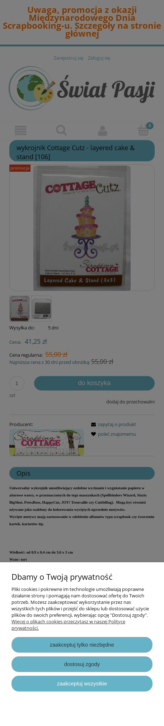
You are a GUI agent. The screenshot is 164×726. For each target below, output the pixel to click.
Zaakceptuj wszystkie (82, 683)
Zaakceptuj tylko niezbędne (82, 645)
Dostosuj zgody (82, 664)
